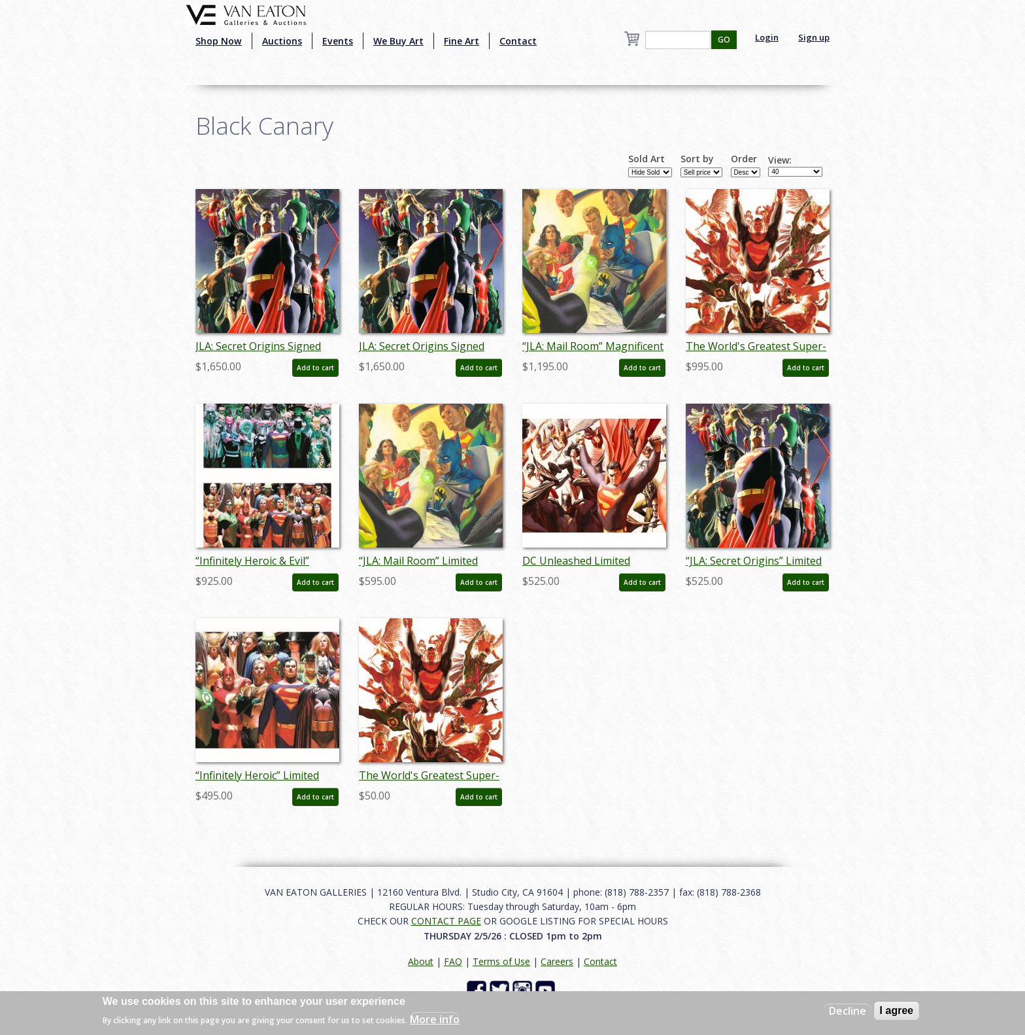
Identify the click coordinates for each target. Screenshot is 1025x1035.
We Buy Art (398, 41)
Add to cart (315, 367)
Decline (847, 1011)
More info (435, 1019)
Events (337, 41)
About (420, 961)
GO (724, 39)
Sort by (697, 159)
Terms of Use (501, 961)
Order (744, 159)
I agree (897, 1010)
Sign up (814, 37)
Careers (557, 961)
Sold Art (646, 159)
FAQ (453, 961)
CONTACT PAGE (446, 921)
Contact (518, 41)
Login (767, 37)
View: (780, 160)
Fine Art (461, 41)
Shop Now (218, 41)
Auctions (282, 41)
